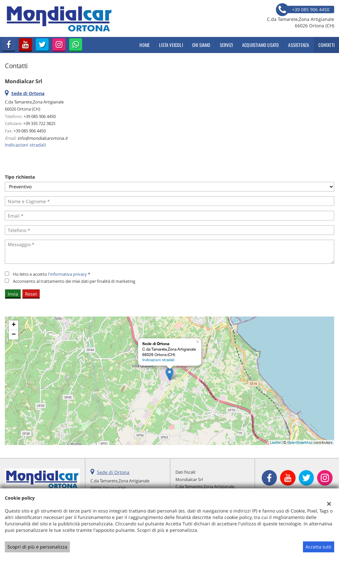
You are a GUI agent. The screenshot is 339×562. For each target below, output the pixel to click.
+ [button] (14, 325)
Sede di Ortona (113, 472)
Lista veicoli (171, 44)
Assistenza (298, 44)
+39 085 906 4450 (40, 116)
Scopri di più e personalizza (37, 547)
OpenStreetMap (300, 442)
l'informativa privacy (67, 274)
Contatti (326, 44)
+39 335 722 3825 (39, 123)
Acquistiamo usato (260, 44)
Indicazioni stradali (25, 145)
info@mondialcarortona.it (42, 138)
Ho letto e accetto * (51, 274)
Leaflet (275, 442)
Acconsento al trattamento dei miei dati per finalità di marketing (74, 281)
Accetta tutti (319, 547)
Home (144, 44)
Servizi (226, 44)
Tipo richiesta (20, 177)
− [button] (14, 335)
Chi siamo (201, 44)
